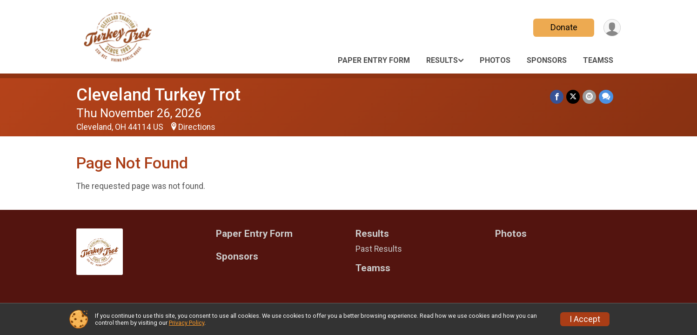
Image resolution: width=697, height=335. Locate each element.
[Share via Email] (589, 96)
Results (442, 60)
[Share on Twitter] (573, 96)
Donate (563, 27)
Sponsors (547, 60)
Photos (495, 60)
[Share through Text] (606, 96)
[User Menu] (612, 27)
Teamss (598, 60)
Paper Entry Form (374, 60)
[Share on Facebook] (556, 96)
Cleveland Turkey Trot (158, 95)
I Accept (585, 319)
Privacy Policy (186, 322)
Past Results (378, 249)
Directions (196, 127)
